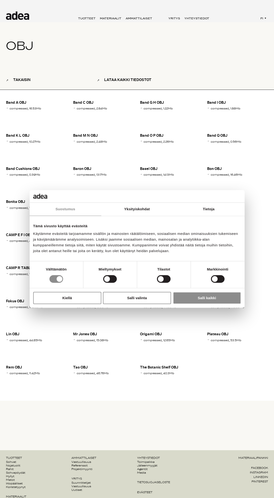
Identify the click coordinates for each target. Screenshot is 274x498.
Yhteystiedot (196, 18)
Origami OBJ (151, 334)
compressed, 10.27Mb (25, 141)
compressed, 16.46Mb (226, 174)
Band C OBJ (83, 102)
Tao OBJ (80, 367)
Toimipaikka (146, 461)
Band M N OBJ (85, 135)
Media (141, 472)
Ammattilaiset (139, 18)
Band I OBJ (216, 102)
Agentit (142, 469)
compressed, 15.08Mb (92, 340)
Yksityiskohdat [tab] (137, 209)
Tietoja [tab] (209, 209)
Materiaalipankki (253, 457)
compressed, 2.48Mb (92, 141)
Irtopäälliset (14, 483)
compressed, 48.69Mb (26, 240)
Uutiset (76, 489)
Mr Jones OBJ (85, 334)
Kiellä (67, 298)
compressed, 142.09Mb (26, 307)
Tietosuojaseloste (153, 482)
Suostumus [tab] (65, 209)
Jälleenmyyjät (147, 465)
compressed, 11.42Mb (25, 373)
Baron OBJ (82, 169)
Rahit (10, 469)
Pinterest (260, 481)
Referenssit (79, 465)
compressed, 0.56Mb (226, 141)
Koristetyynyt (16, 487)
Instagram (259, 472)
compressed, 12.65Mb (159, 340)
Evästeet (144, 492)
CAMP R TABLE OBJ (23, 268)
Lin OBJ (12, 334)
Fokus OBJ (15, 301)
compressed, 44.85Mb (26, 340)
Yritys (174, 18)
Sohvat (11, 461)
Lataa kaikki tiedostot (127, 80)
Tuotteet (87, 18)
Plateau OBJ (217, 334)
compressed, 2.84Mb (92, 108)
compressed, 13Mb (23, 207)
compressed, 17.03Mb (25, 274)
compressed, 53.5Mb (226, 340)
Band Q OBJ (217, 135)
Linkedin (260, 477)
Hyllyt (10, 476)
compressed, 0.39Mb (25, 174)
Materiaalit (110, 18)
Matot (10, 479)
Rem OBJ (14, 367)
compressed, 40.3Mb (159, 373)
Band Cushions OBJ (23, 169)
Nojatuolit (13, 465)
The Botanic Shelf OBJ (159, 367)
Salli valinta (137, 298)
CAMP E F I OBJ (19, 235)
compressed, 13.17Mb (92, 174)
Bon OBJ (214, 169)
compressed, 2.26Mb (159, 141)
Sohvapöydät (15, 472)
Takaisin (22, 80)
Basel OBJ (148, 169)
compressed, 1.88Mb (225, 108)
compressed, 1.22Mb (158, 108)
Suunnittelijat (81, 482)
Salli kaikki (207, 298)
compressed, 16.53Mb (25, 108)
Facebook (259, 467)
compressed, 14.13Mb (159, 174)
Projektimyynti (81, 469)
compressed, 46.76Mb (93, 373)
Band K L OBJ (17, 135)
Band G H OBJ (152, 102)
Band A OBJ (16, 102)
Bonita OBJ (15, 202)
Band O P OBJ (151, 135)
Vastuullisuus (81, 461)
